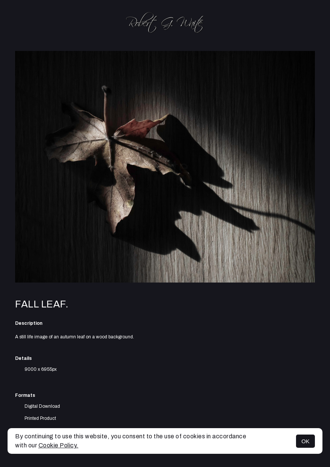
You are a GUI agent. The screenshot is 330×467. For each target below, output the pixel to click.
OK (305, 441)
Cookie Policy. (59, 445)
